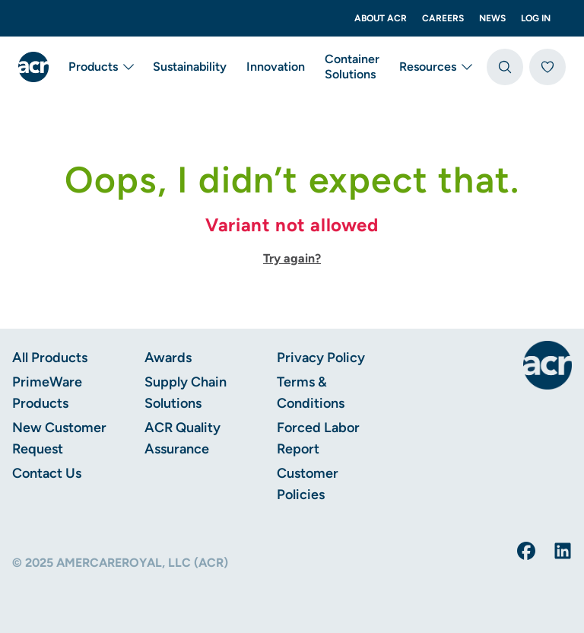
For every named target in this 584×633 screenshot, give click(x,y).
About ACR (380, 18)
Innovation (275, 66)
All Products (49, 357)
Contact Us (46, 473)
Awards (168, 357)
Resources (436, 67)
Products (102, 67)
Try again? (292, 258)
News (492, 18)
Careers (443, 18)
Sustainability (190, 66)
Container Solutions (352, 66)
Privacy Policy (321, 357)
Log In (536, 18)
